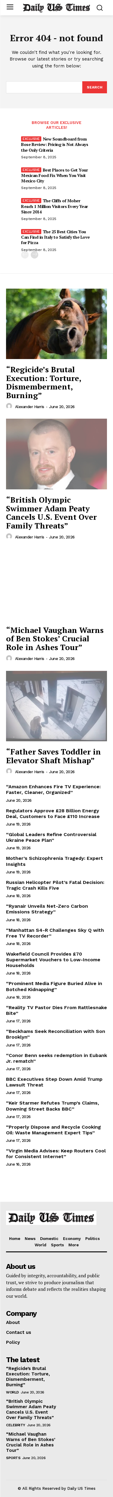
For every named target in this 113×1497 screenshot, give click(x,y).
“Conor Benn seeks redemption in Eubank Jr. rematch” (56, 1058)
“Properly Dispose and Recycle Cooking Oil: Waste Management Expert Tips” (53, 1130)
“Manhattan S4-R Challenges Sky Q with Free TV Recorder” (55, 933)
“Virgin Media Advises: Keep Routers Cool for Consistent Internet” (56, 1153)
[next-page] (34, 255)
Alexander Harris (29, 406)
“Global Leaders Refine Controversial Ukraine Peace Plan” (51, 837)
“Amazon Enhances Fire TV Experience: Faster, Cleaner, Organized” (53, 789)
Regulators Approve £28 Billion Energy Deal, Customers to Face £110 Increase (53, 813)
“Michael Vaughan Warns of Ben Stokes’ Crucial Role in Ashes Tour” (55, 638)
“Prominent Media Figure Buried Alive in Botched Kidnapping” (54, 986)
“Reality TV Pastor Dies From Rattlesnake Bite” (56, 1010)
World (12, 1392)
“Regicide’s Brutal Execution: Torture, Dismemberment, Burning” (43, 382)
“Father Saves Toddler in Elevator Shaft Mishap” (53, 755)
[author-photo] (10, 406)
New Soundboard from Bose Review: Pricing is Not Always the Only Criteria (54, 144)
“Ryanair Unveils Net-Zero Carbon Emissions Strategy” (47, 909)
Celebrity (15, 1425)
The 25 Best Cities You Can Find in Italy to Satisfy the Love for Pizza (55, 237)
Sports (13, 1458)
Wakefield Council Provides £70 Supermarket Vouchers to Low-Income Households (53, 959)
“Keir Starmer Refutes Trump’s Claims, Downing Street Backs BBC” (52, 1105)
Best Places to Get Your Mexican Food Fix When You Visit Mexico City (54, 175)
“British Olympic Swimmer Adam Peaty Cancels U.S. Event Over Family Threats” (51, 512)
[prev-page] (25, 255)
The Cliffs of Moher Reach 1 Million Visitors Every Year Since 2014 (54, 206)
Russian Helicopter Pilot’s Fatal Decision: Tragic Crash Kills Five (55, 885)
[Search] (94, 87)
